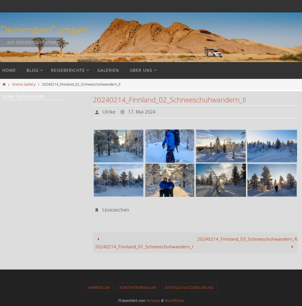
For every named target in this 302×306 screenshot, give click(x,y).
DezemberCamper (44, 30)
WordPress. (174, 300)
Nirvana (153, 300)
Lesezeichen (115, 210)
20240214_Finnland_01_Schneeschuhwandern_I (144, 243)
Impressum (99, 287)
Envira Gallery (23, 84)
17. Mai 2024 (141, 112)
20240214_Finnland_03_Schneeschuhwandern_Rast (247, 243)
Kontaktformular (137, 287)
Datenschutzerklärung (189, 287)
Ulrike (108, 112)
